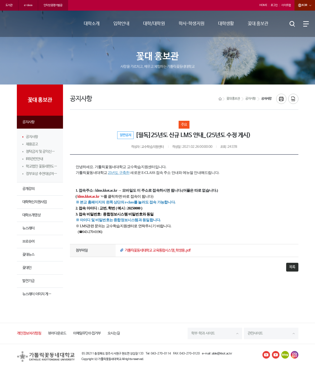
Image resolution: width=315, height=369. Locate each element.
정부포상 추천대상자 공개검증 (41, 174)
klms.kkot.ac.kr (88, 196)
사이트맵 (286, 5)
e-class (28, 5)
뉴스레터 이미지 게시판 (38, 294)
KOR (300, 5)
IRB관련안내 (34, 159)
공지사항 (28, 122)
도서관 (9, 5)
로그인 (274, 5)
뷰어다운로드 (57, 333)
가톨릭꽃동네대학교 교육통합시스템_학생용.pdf (158, 250)
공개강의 (28, 189)
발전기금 (28, 281)
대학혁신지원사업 (34, 202)
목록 (292, 267)
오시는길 (114, 333)
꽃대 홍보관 (233, 98)
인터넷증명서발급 (53, 5)
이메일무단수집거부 (87, 333)
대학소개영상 (31, 215)
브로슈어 (28, 241)
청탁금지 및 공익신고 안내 (41, 151)
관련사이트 (255, 333)
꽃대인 (27, 268)
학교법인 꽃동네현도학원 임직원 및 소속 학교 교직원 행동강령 (41, 166)
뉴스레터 (28, 228)
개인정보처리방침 (29, 333)
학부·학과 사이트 (203, 333)
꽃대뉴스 (28, 254)
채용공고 (32, 144)
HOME (263, 5)
